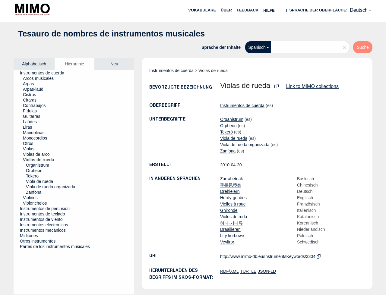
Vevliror (227, 242)
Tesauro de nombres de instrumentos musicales (111, 33)
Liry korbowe (232, 235)
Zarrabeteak (231, 178)
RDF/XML (229, 271)
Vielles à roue (233, 204)
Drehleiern (230, 191)
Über (226, 10)
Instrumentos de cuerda (171, 70)
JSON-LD (267, 271)
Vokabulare (202, 10)
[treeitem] (45, 73)
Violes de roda (233, 216)
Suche (363, 47)
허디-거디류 (231, 223)
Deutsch (359, 10)
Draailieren (230, 229)
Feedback (247, 10)
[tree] (74, 182)
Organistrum (231, 119)
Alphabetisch (34, 63)
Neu (114, 63)
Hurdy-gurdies (233, 197)
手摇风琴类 (230, 185)
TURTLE (248, 271)
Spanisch (257, 47)
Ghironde (229, 210)
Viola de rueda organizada (244, 144)
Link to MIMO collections (312, 86)
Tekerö (226, 132)
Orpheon (228, 125)
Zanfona (228, 151)
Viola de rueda (233, 138)
